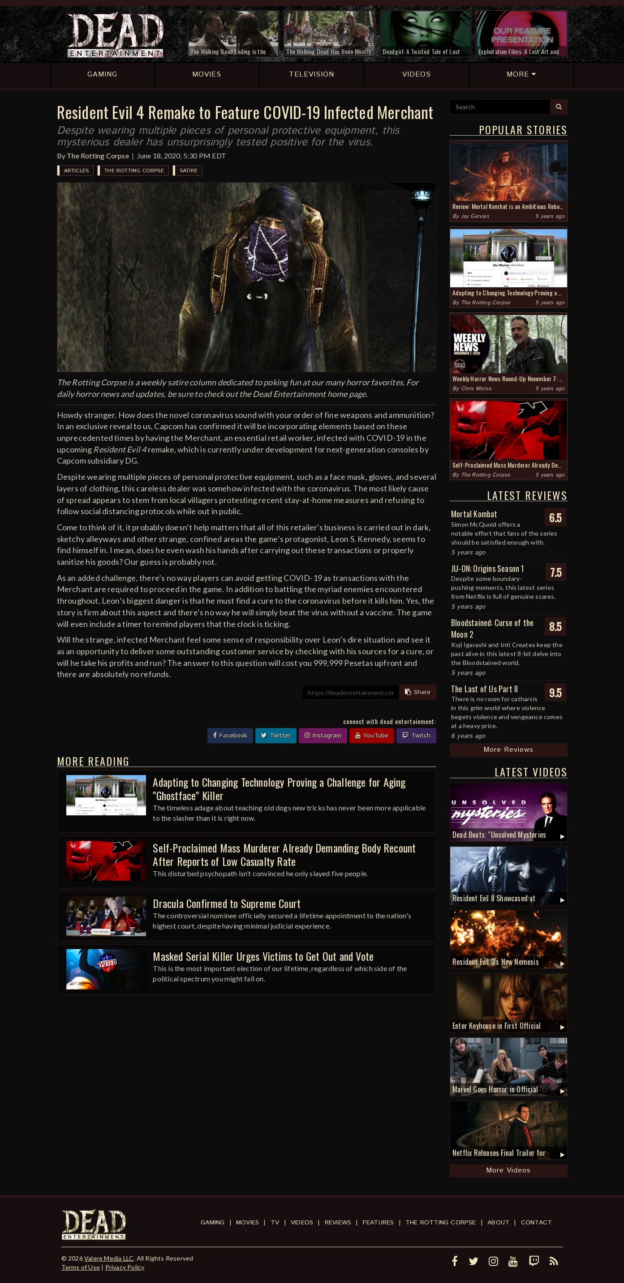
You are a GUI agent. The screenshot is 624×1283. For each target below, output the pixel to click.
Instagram (323, 735)
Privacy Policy (125, 1267)
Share (417, 692)
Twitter (276, 735)
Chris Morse (476, 388)
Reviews (338, 1222)
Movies (247, 1222)
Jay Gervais (475, 216)
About (498, 1222)
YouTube (371, 735)
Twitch (416, 735)
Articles (76, 171)
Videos (302, 1222)
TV (275, 1222)
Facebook (230, 735)
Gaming (212, 1222)
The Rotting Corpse (98, 155)
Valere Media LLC (108, 1258)
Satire (189, 171)
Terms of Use (80, 1267)
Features (378, 1222)
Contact (536, 1222)
